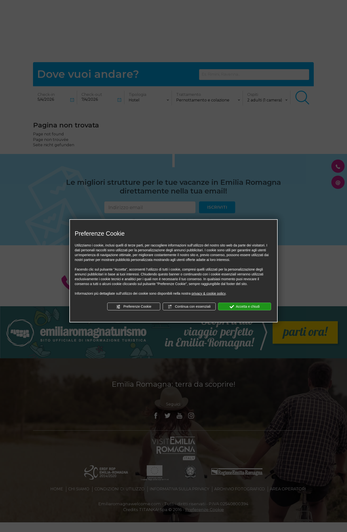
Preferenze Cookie (133, 307)
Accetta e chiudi (245, 307)
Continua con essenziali (189, 307)
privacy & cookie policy (209, 293)
